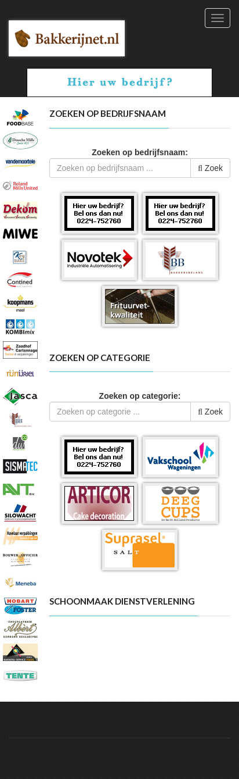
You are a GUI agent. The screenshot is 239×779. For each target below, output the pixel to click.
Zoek (210, 168)
